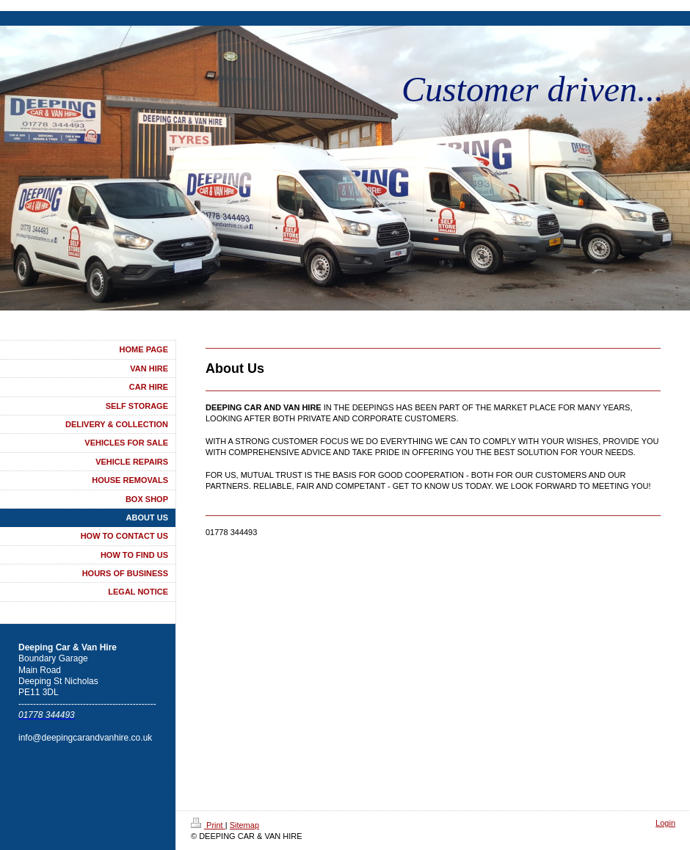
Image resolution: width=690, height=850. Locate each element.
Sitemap (244, 825)
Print (208, 825)
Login (665, 822)
